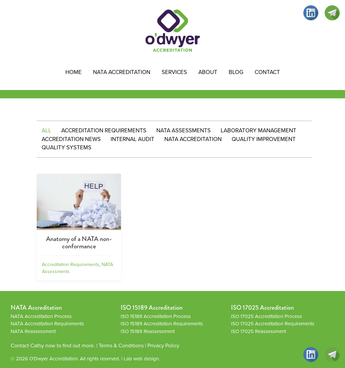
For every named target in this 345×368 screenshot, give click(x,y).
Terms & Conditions (121, 345)
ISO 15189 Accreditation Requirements (162, 323)
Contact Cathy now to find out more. (53, 345)
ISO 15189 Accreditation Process (156, 316)
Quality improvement (264, 139)
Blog (236, 72)
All (46, 130)
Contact (267, 72)
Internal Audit (132, 139)
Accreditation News (71, 139)
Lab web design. (142, 358)
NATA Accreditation (121, 72)
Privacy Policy (163, 345)
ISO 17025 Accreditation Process (266, 316)
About (207, 72)
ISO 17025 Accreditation (262, 307)
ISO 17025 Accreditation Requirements (272, 323)
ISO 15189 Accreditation (152, 307)
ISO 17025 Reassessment (258, 331)
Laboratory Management (258, 130)
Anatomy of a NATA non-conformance (79, 242)
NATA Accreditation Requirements (47, 323)
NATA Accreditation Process (41, 316)
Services (174, 72)
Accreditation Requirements (103, 130)
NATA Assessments (183, 130)
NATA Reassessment (33, 331)
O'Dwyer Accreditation (53, 358)
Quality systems (66, 147)
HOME (73, 72)
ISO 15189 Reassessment (148, 331)
